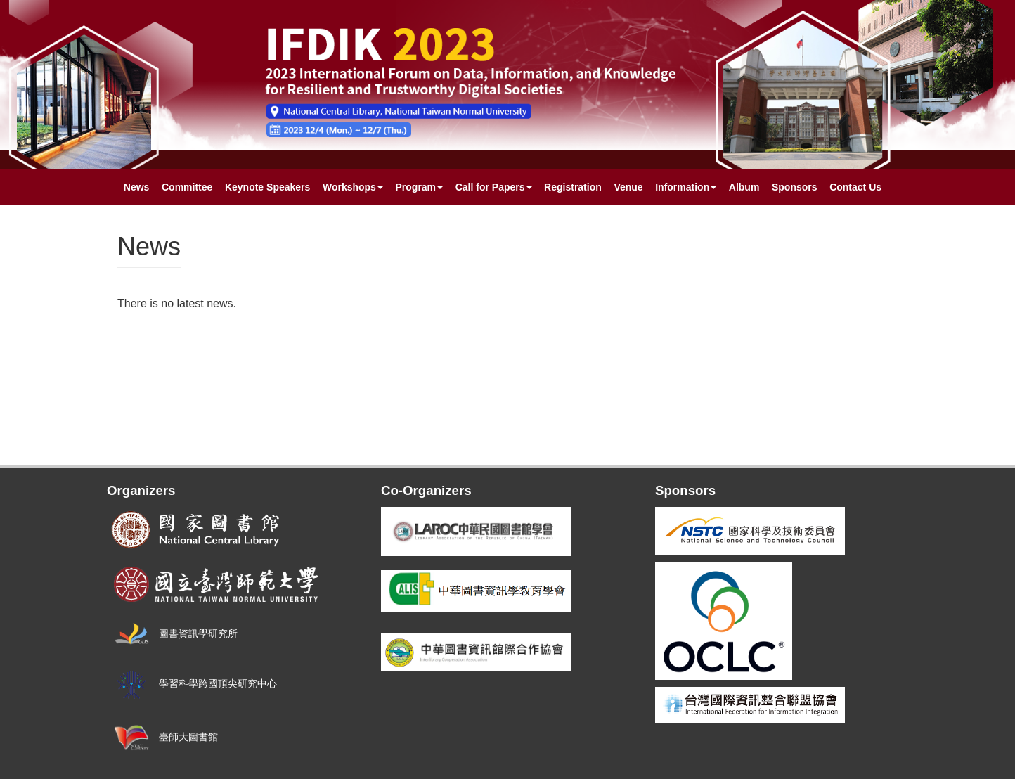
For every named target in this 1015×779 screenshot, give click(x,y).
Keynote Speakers (267, 187)
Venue (628, 187)
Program (420, 187)
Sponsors (794, 187)
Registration (573, 187)
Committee (187, 187)
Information (685, 187)
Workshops (353, 187)
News (137, 187)
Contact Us (855, 187)
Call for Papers (493, 187)
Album (744, 187)
